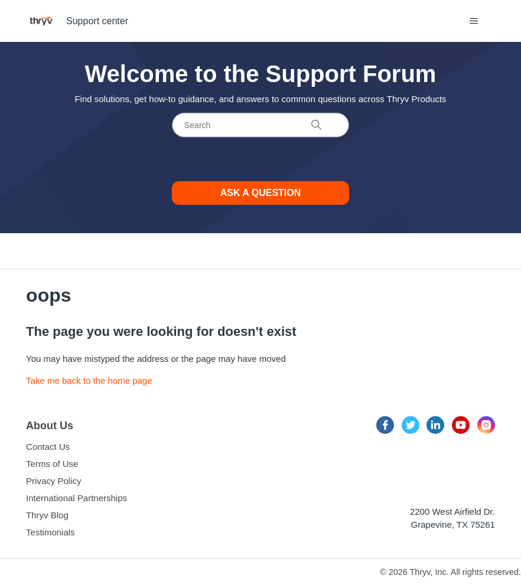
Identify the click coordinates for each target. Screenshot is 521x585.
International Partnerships (76, 498)
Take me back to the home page (89, 380)
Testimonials (50, 532)
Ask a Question (260, 193)
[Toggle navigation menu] (474, 21)
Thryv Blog (47, 515)
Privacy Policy (53, 481)
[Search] (260, 125)
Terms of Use (52, 464)
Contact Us (48, 447)
